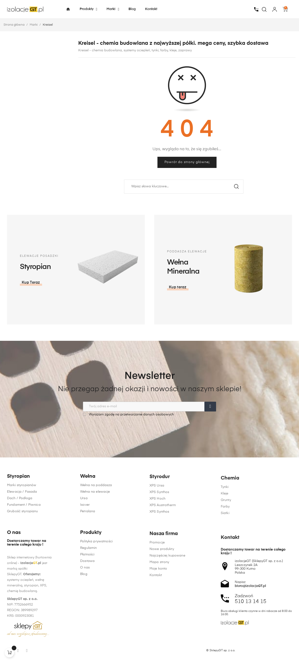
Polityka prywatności (96, 597)
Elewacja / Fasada (22, 510)
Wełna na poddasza (96, 505)
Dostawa (87, 616)
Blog (83, 629)
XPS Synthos (159, 523)
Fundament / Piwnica (24, 523)
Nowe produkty (162, 635)
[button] (244, 287)
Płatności (87, 610)
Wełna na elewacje (95, 512)
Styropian (18, 494)
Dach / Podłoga (19, 516)
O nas (85, 623)
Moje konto (158, 655)
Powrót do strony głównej (187, 162)
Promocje (157, 629)
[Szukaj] (183, 187)
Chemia (230, 515)
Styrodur (160, 508)
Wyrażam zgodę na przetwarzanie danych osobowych (128, 414)
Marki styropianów (21, 503)
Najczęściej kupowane (167, 642)
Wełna (87, 496)
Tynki (225, 524)
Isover (85, 525)
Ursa (84, 518)
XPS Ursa (157, 517)
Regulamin (88, 603)
